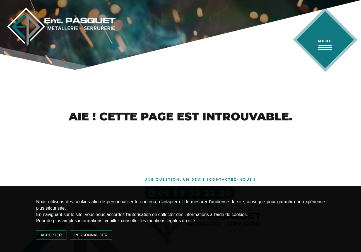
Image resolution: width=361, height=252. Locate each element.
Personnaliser (91, 235)
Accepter (51, 235)
